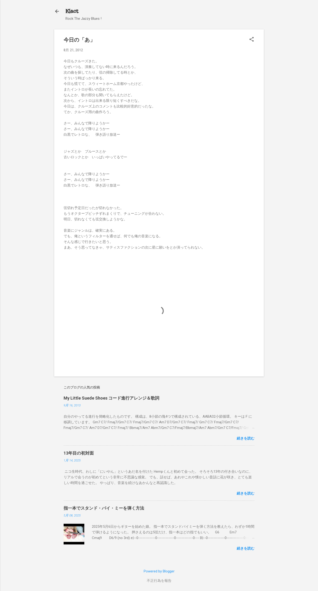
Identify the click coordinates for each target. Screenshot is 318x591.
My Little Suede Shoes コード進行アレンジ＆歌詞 (111, 398)
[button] (251, 39)
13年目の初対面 (79, 453)
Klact (71, 11)
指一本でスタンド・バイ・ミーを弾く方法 (104, 508)
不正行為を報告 (159, 581)
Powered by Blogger (159, 571)
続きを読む (245, 438)
